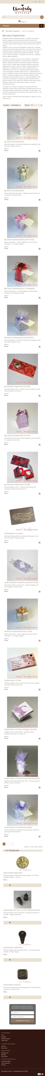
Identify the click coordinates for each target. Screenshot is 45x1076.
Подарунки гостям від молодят (18, 827)
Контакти (3, 1046)
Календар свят (5, 1053)
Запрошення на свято (13, 533)
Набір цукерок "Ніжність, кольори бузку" (21, 582)
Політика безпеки (5, 1039)
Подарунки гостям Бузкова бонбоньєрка (22, 778)
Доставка (3, 1037)
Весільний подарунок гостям (17, 386)
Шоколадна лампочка (13, 947)
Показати (27, 105)
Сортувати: (6, 105)
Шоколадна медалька (13, 873)
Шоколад (3, 1055)
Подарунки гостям (12, 680)
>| (12, 844)
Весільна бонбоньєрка (14, 142)
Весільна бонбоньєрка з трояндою (19, 289)
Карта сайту (4, 1048)
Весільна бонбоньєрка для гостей (19, 240)
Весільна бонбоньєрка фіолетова (19, 338)
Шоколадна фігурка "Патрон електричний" (22, 910)
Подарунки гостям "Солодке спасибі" (20, 729)
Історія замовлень (5, 1063)
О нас (2, 1035)
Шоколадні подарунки (13, 31)
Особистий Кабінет (6, 1061)
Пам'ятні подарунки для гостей (18, 631)
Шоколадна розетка (12, 985)
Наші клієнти (4, 1056)
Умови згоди (4, 1040)
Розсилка (3, 1065)
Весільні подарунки (28, 31)
